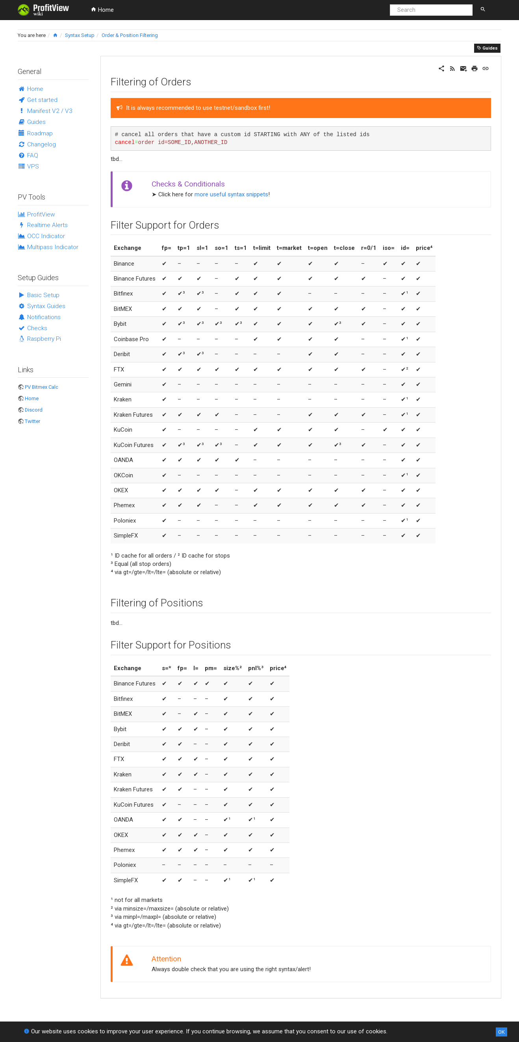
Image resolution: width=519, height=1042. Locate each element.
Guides (487, 47)
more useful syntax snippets (231, 194)
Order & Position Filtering (130, 35)
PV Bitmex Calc (41, 387)
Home (102, 9)
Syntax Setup (80, 35)
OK (501, 1032)
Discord (34, 410)
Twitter (32, 421)
